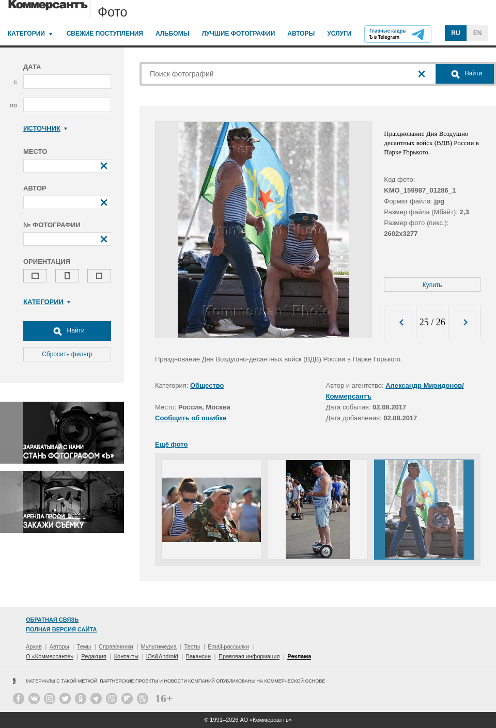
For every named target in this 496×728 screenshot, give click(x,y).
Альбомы (173, 33)
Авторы (301, 33)
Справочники (116, 646)
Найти (67, 331)
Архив (34, 646)
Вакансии (198, 656)
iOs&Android (162, 656)
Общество (207, 385)
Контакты (126, 656)
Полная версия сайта (61, 629)
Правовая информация (249, 656)
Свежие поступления (105, 33)
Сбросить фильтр (67, 354)
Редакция (93, 656)
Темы (84, 646)
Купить (432, 285)
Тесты (192, 646)
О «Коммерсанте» (49, 656)
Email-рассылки (228, 646)
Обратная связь (52, 619)
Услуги (339, 33)
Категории (26, 33)
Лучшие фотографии (238, 33)
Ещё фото (171, 444)
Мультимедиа (159, 646)
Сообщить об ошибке (190, 418)
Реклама (299, 656)
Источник (45, 128)
